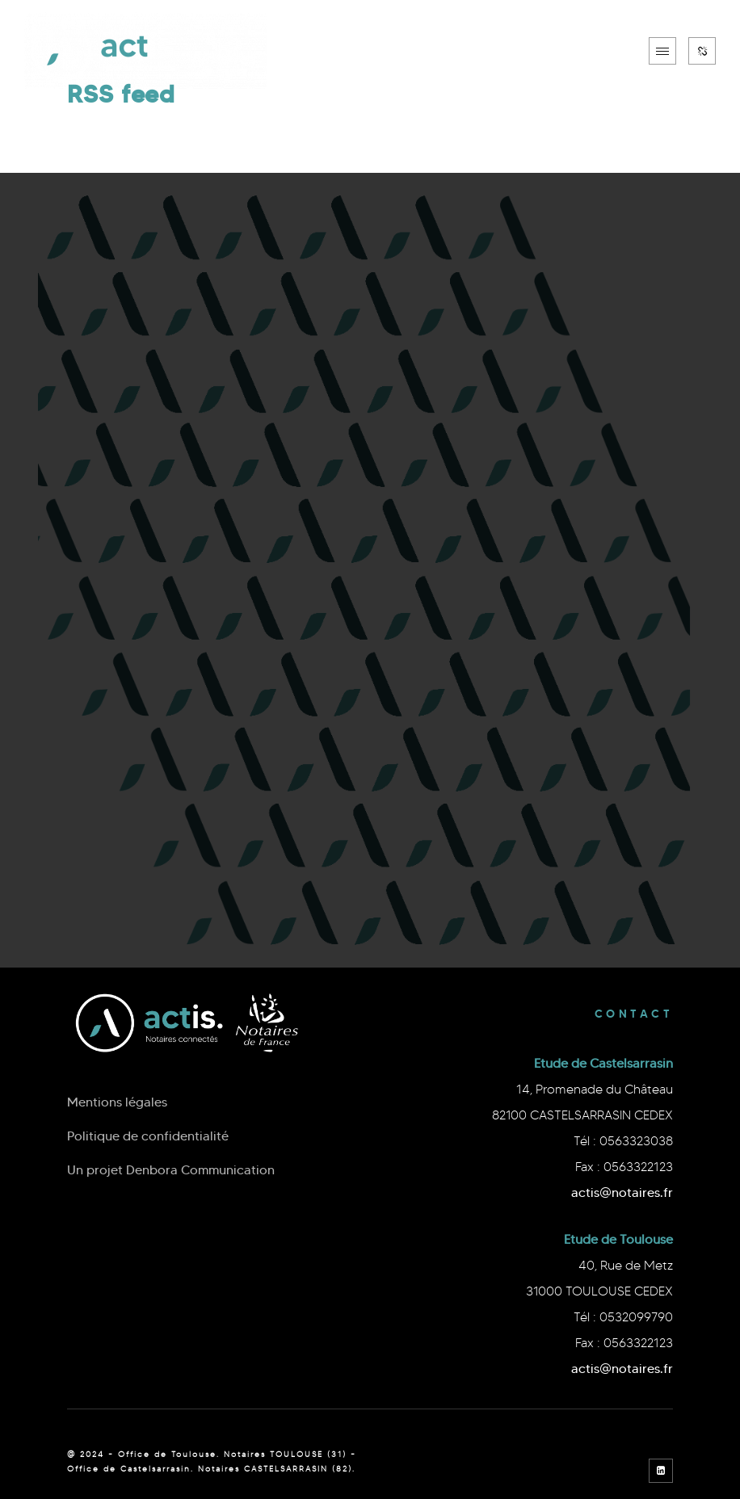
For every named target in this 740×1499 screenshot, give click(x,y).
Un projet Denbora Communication (171, 1170)
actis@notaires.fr (622, 1192)
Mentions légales (117, 1102)
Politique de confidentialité (148, 1136)
